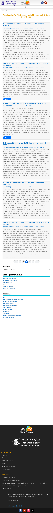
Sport (4, 297)
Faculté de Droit (7, 309)
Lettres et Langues (8, 317)
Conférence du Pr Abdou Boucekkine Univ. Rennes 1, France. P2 (24, 25)
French (4, 10)
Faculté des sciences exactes (35, 28)
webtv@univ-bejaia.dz (15, 506)
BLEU (4, 284)
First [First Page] (16, 262)
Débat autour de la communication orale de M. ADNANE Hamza (26, 223)
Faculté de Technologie (10, 301)
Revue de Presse (8, 286)
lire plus (7, 99)
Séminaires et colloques (18, 28)
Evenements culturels (9, 278)
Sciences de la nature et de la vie (13, 299)
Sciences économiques (10, 305)
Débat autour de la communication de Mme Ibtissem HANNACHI (25, 64)
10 (29, 262)
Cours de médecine (9, 288)
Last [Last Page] (37, 262)
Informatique (7, 307)
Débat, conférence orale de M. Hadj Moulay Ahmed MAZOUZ (24, 144)
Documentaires (7, 282)
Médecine (6, 311)
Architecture (6, 313)
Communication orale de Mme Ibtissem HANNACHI (24, 103)
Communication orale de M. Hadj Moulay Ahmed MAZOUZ (23, 184)
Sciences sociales (8, 303)
